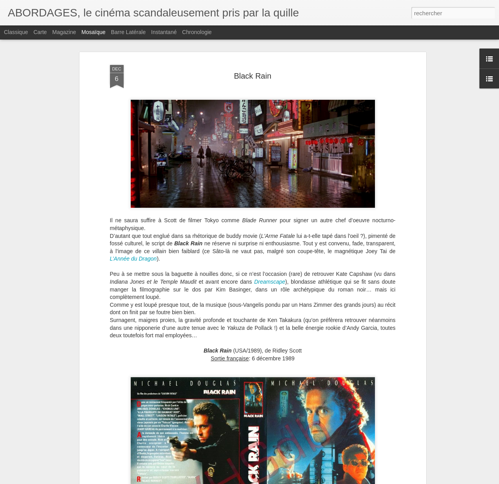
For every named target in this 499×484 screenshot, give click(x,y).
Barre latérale (128, 32)
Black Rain (253, 76)
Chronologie (197, 32)
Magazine (64, 32)
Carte (40, 32)
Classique (16, 32)
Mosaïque (93, 32)
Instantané (164, 32)
